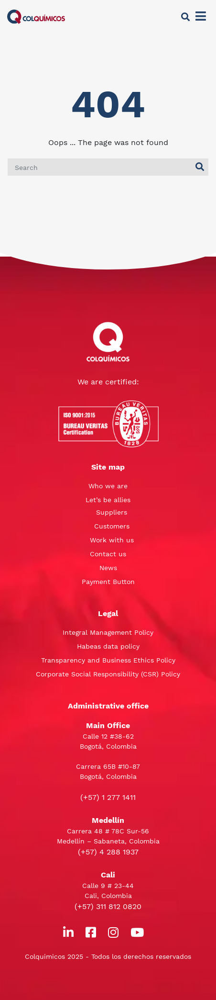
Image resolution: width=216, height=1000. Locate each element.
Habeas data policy (108, 646)
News (108, 568)
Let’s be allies (108, 500)
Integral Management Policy (108, 632)
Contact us (108, 554)
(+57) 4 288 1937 (108, 851)
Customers (112, 526)
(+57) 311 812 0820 (108, 906)
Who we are (108, 486)
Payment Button (108, 581)
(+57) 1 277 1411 (108, 797)
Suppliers (111, 512)
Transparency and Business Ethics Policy (108, 660)
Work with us (112, 540)
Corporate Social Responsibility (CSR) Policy (108, 674)
